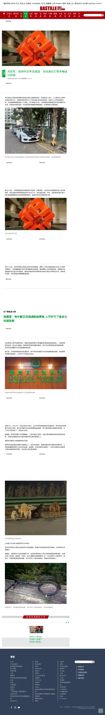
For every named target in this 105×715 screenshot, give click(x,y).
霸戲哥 (12, 675)
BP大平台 (15, 3)
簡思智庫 (63, 687)
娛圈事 (48, 3)
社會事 (25, 15)
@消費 (69, 15)
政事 (21, 15)
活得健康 (63, 694)
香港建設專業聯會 (16, 666)
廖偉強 (37, 684)
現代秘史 (38, 664)
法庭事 (31, 15)
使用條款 (81, 669)
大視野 (60, 15)
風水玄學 (63, 675)
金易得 (37, 682)
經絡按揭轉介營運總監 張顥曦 (45, 694)
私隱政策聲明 (82, 672)
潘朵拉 (12, 687)
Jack (11, 680)
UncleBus (63, 689)
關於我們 (81, 678)
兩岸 (65, 15)
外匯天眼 (13, 671)
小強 (61, 673)
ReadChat (13, 694)
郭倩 (36, 666)
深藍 (61, 664)
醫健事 (55, 15)
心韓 (54, 3)
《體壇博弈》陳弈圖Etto (18, 691)
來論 (61, 696)
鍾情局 (62, 668)
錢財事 (36, 15)
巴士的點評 (14, 664)
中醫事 (50, 15)
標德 (36, 701)
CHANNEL (36, 3)
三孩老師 (13, 684)
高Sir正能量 (64, 666)
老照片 (12, 689)
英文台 (22, 3)
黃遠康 (62, 680)
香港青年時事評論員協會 (18, 678)
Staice (37, 687)
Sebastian (38, 668)
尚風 (11, 682)
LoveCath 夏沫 (40, 675)
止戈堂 (62, 671)
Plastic (59, 3)
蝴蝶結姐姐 (39, 698)
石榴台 (28, 3)
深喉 (36, 662)
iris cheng (63, 698)
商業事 (45, 15)
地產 (40, 15)
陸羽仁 (37, 671)
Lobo (61, 678)
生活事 (85, 3)
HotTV (99, 3)
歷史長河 (78, 3)
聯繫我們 (81, 675)
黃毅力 (37, 673)
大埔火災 (9, 15)
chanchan (13, 701)
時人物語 (13, 668)
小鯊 (11, 673)
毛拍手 (62, 662)
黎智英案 (16, 15)
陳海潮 (37, 696)
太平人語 (38, 680)
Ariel (11, 662)
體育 (64, 3)
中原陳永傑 (63, 691)
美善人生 (70, 3)
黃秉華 (37, 678)
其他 (79, 15)
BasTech (92, 3)
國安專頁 (7, 3)
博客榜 (74, 15)
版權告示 (81, 666)
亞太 (43, 3)
